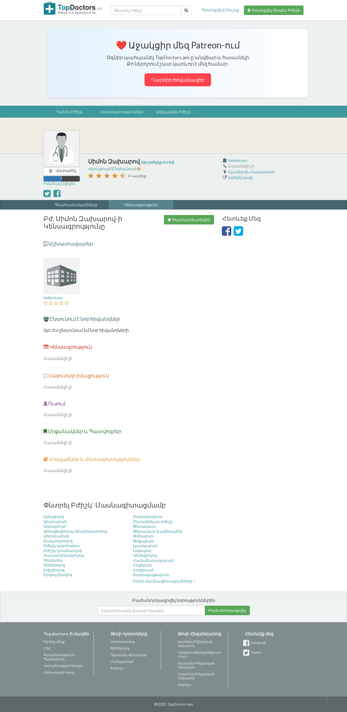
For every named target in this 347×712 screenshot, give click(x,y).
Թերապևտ (144, 526)
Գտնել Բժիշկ (69, 111)
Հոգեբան (142, 565)
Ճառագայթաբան (151, 574)
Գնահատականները (76, 204)
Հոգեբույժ (143, 570)
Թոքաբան (143, 540)
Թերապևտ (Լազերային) (157, 531)
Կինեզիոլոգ (145, 555)
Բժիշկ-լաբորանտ (61, 545)
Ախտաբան (55, 521)
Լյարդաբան (145, 545)
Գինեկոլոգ (54, 565)
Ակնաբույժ (54, 526)
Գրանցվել (212, 9)
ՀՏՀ (47, 648)
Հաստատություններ (122, 111)
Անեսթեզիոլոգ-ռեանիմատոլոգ (75, 531)
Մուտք (232, 9)
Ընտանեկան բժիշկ (153, 521)
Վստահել (65, 170)
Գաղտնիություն (57, 655)
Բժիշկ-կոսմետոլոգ (62, 550)
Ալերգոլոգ (53, 516)
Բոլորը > (117, 668)
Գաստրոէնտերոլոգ (63, 555)
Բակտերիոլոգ (58, 540)
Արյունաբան (56, 536)
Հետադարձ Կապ (58, 672)
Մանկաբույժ (121, 661)
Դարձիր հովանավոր (177, 80)
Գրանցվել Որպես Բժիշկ (274, 10)
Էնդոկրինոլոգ (57, 574)
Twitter (253, 652)
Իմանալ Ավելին (59, 183)
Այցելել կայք (240, 177)
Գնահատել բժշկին (189, 219)
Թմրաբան (143, 536)
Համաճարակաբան (153, 560)
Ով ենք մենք (54, 641)
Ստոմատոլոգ (122, 641)
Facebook (255, 643)
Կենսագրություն (141, 204)
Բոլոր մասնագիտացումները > (164, 581)
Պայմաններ (54, 659)
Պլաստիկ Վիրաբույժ (128, 655)
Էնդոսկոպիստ (148, 516)
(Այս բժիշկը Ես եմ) (157, 162)
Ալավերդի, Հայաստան (251, 171)
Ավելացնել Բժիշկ (173, 111)
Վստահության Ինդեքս (63, 666)
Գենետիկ (53, 560)
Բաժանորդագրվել (227, 610)
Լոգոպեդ (142, 550)
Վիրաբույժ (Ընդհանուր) (112, 168)
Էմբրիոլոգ (54, 570)
